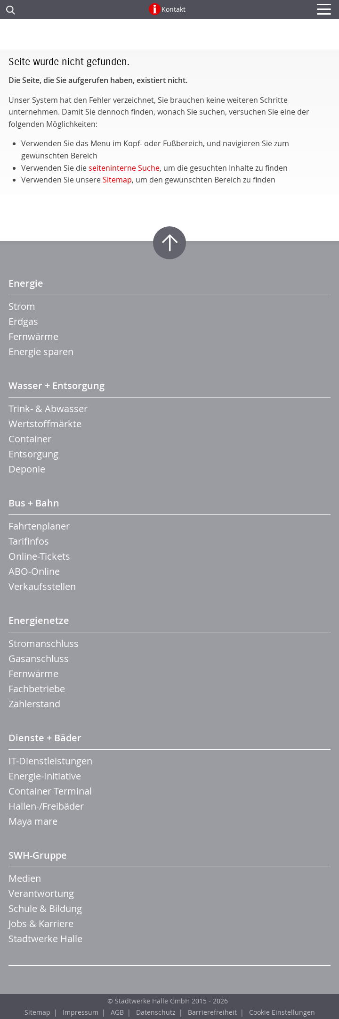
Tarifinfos (28, 541)
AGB (117, 1012)
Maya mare (32, 821)
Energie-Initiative (44, 776)
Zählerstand (34, 703)
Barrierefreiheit (212, 1012)
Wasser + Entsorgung (56, 385)
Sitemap (117, 179)
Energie (25, 283)
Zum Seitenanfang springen (169, 242)
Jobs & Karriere (40, 923)
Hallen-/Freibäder (46, 806)
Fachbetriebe (36, 688)
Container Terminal (50, 791)
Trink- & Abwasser (48, 408)
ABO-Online (34, 571)
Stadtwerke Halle (45, 938)
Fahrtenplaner (39, 526)
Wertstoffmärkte (44, 423)
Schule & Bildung (45, 908)
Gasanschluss (38, 658)
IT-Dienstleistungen (50, 760)
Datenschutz (156, 1012)
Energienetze (38, 620)
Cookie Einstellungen (282, 1012)
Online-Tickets (39, 556)
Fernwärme (33, 336)
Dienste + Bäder (44, 737)
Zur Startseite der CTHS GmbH (169, 36)
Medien (24, 878)
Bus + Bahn (33, 503)
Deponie (26, 469)
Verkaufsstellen (42, 586)
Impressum (80, 1012)
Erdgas (23, 321)
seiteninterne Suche (124, 168)
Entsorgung (33, 453)
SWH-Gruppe (37, 855)
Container (29, 438)
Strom (21, 306)
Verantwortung (41, 893)
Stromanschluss (43, 643)
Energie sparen (40, 351)
